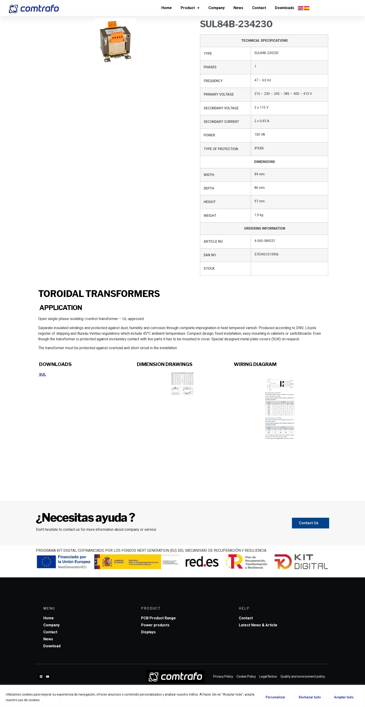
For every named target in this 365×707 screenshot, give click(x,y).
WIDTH (209, 174)
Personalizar (272, 697)
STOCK (209, 268)
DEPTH (209, 188)
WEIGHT (210, 215)
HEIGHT (210, 202)
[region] (182, 696)
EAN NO (210, 255)
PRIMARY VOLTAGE (219, 94)
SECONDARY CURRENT (221, 121)
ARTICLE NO (213, 241)
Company (216, 8)
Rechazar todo (307, 697)
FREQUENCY (213, 81)
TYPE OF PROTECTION (221, 149)
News (238, 8)
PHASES (210, 67)
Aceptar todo (343, 697)
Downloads (284, 8)
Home (166, 8)
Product (190, 8)
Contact (259, 8)
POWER (209, 135)
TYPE (208, 53)
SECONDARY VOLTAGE (221, 108)
